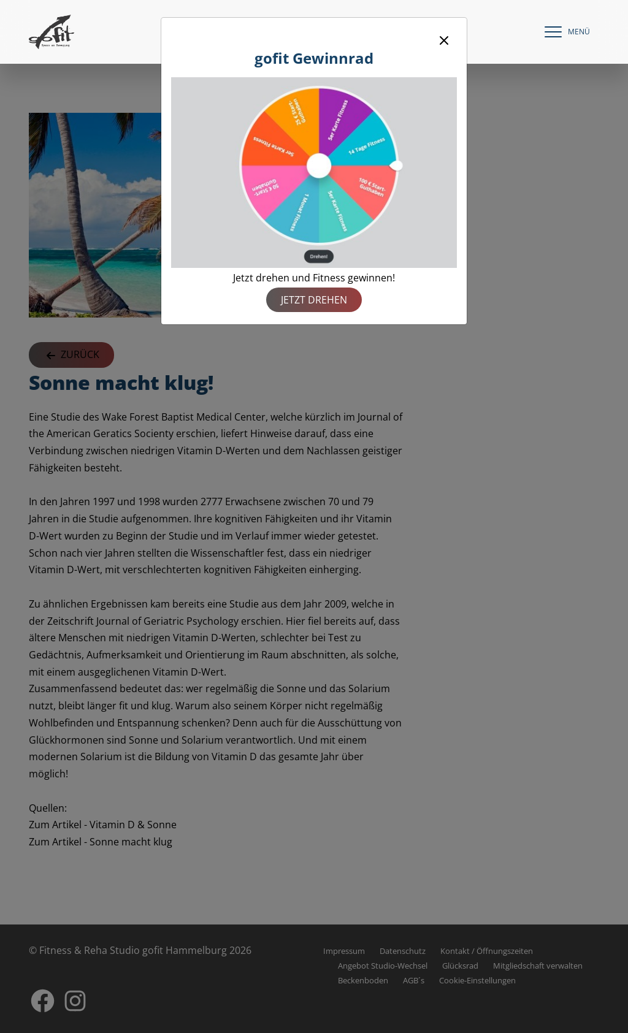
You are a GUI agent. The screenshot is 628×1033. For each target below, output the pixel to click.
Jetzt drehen (314, 300)
